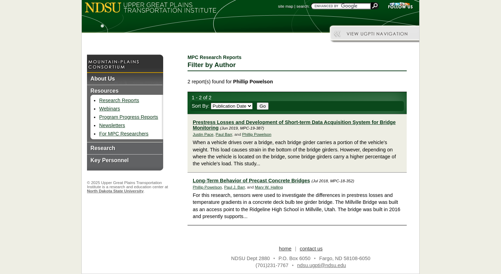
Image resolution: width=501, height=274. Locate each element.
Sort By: (222, 106)
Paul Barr (224, 134)
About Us (102, 79)
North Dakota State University (115, 191)
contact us (311, 248)
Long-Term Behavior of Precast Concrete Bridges (251, 180)
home (285, 248)
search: (303, 6)
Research (102, 148)
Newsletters (112, 125)
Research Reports (119, 100)
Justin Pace (203, 134)
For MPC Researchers (124, 133)
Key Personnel (109, 160)
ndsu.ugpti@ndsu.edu (321, 265)
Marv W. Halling (269, 187)
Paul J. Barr (234, 187)
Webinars (109, 108)
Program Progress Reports (128, 117)
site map (285, 6)
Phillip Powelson (256, 134)
